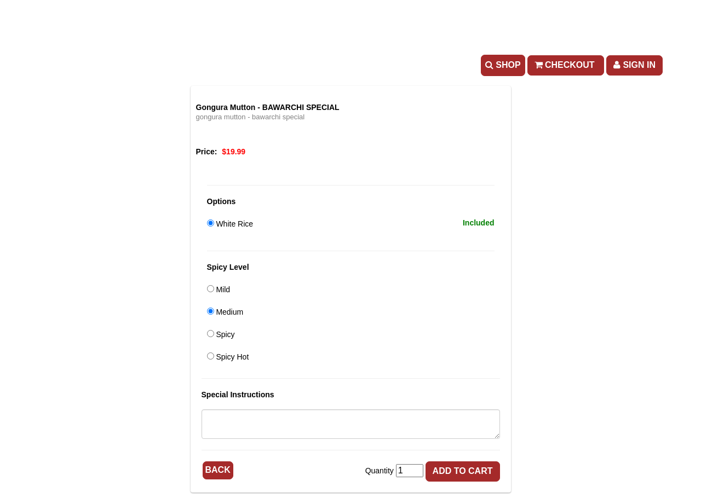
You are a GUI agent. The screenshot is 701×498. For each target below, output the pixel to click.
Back (218, 469)
